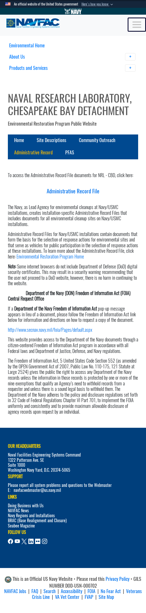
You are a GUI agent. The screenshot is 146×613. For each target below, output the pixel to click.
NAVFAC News (18, 510)
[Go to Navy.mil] (73, 11)
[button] (98, 4)
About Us (72, 56)
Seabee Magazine (21, 525)
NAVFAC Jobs (15, 591)
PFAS (69, 152)
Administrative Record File (73, 191)
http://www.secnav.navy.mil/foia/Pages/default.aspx (50, 330)
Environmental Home (27, 45)
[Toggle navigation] (137, 25)
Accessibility (71, 591)
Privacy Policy (117, 579)
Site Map (106, 597)
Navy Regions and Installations (31, 515)
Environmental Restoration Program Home (50, 256)
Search (50, 591)
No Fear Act (111, 591)
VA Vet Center (67, 597)
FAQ (34, 591)
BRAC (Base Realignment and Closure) (37, 520)
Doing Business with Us (26, 505)
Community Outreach (97, 140)
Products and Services (72, 68)
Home (19, 140)
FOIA (91, 591)
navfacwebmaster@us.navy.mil (37, 490)
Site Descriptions (51, 140)
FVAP (89, 597)
